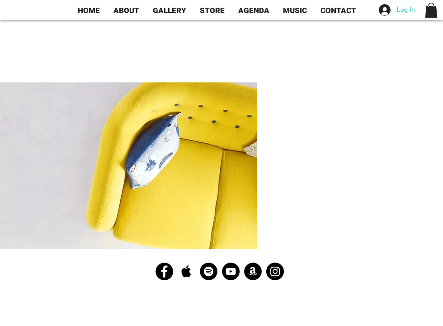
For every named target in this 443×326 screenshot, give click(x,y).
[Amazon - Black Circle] (253, 271)
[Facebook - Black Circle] (164, 271)
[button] (431, 10)
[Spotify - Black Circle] (208, 271)
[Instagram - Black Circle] (275, 271)
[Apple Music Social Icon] (186, 271)
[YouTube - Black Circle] (231, 271)
